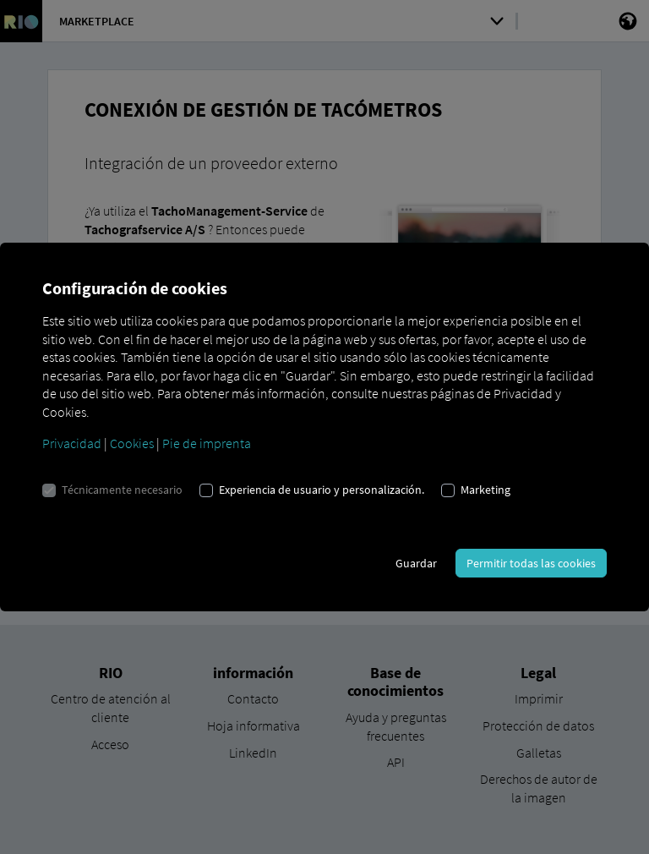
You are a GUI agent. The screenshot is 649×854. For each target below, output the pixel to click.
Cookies (132, 443)
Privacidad (71, 443)
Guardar (416, 563)
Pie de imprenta (206, 443)
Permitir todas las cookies (531, 563)
